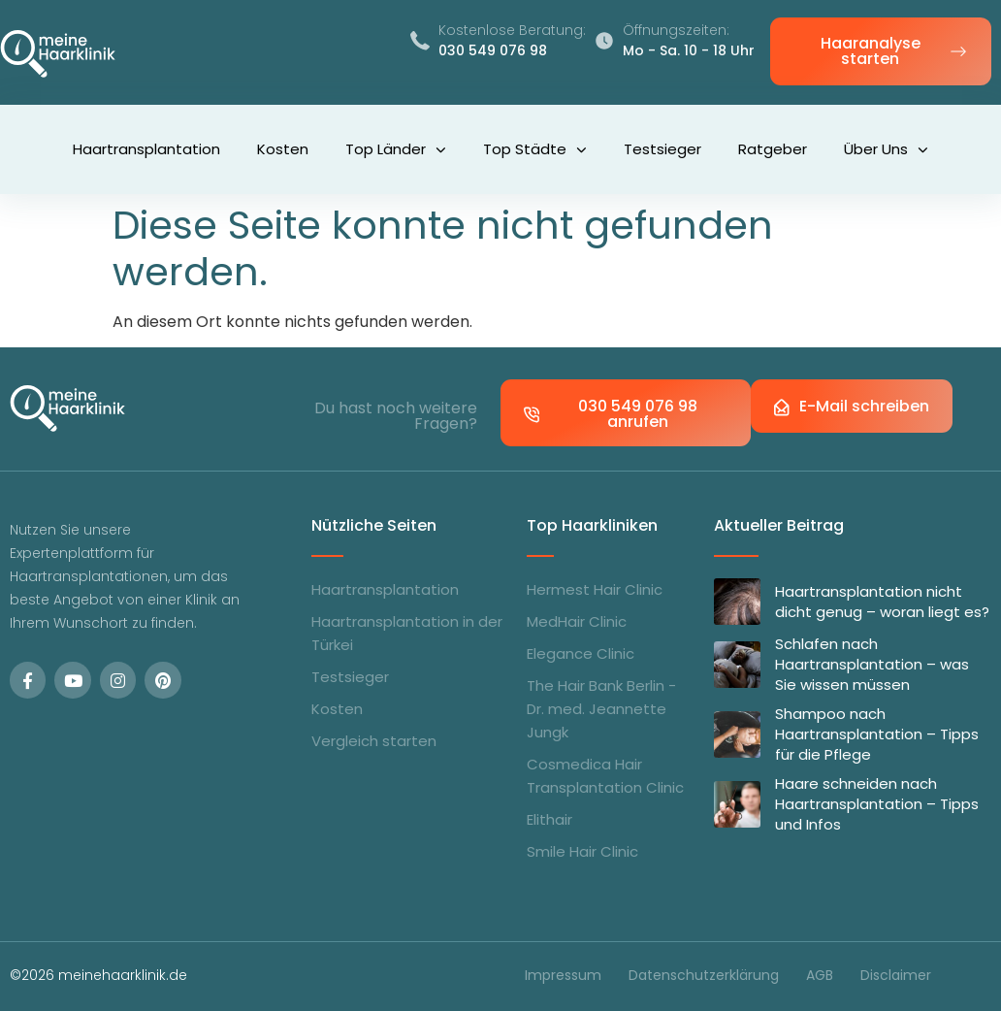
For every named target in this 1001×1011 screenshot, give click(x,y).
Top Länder (395, 150)
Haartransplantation (146, 149)
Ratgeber (772, 149)
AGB (819, 975)
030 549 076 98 (492, 50)
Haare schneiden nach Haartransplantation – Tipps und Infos (877, 803)
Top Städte (535, 150)
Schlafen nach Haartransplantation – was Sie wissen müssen (872, 664)
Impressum (563, 975)
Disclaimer (895, 975)
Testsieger (662, 149)
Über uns (886, 150)
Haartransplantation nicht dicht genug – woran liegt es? (882, 601)
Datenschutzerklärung (704, 975)
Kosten (282, 149)
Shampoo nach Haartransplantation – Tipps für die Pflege (877, 734)
